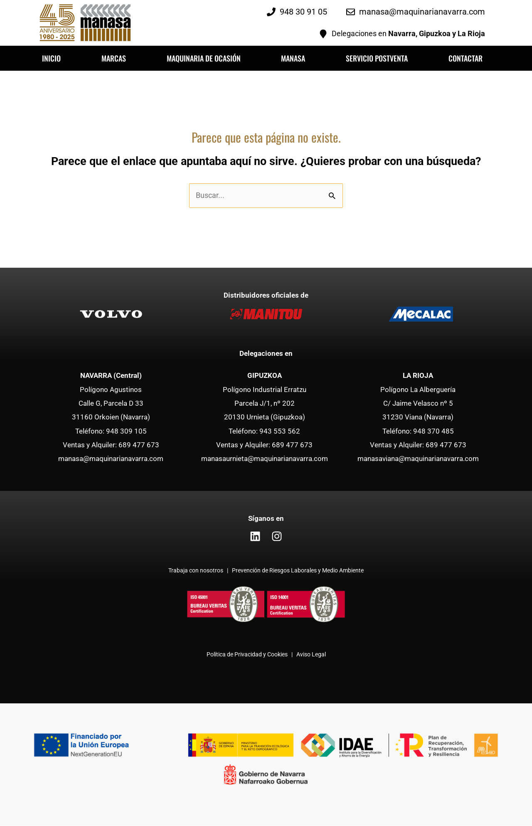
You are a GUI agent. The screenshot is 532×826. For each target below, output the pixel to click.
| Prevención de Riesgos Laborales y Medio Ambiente (294, 571)
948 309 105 (126, 431)
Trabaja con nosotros (196, 571)
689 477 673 (138, 445)
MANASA (293, 58)
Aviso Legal (311, 654)
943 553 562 (279, 431)
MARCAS (113, 58)
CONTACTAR (465, 58)
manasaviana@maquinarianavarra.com (418, 459)
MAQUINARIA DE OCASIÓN (204, 58)
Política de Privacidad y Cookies (247, 654)
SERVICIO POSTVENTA (377, 58)
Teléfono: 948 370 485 (418, 431)
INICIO (51, 58)
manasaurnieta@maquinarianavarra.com (264, 459)
